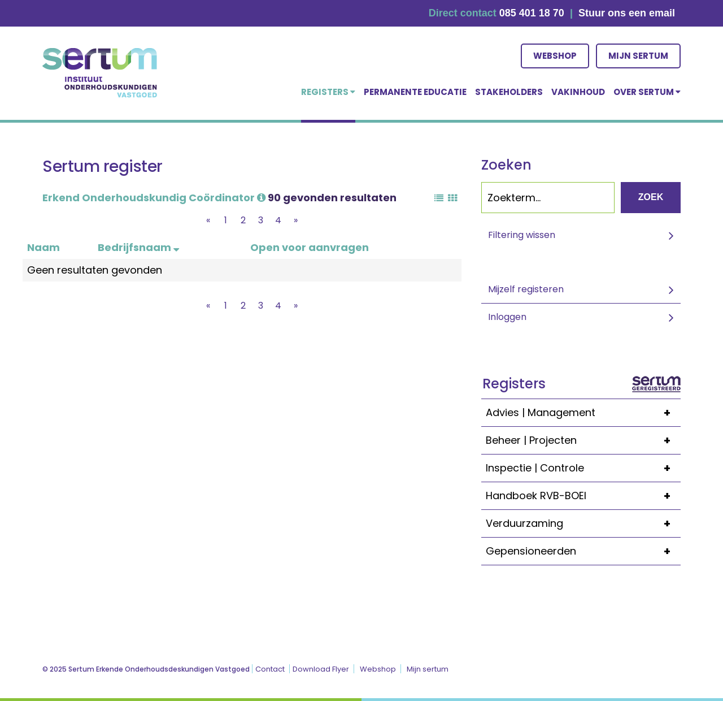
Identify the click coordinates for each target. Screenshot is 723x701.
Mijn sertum (638, 56)
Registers (328, 92)
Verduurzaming (583, 523)
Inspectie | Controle (583, 468)
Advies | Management (583, 412)
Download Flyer (321, 669)
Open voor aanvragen (309, 247)
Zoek (650, 197)
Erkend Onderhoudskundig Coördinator (153, 198)
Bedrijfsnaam (138, 247)
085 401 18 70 (531, 13)
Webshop (555, 56)
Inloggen (507, 316)
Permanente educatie (415, 92)
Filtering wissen (521, 234)
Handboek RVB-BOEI (583, 495)
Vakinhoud (578, 92)
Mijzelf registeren (526, 289)
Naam (43, 247)
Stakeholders (509, 92)
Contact (270, 669)
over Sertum (647, 92)
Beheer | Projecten (583, 440)
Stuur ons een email (626, 13)
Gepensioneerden (583, 551)
